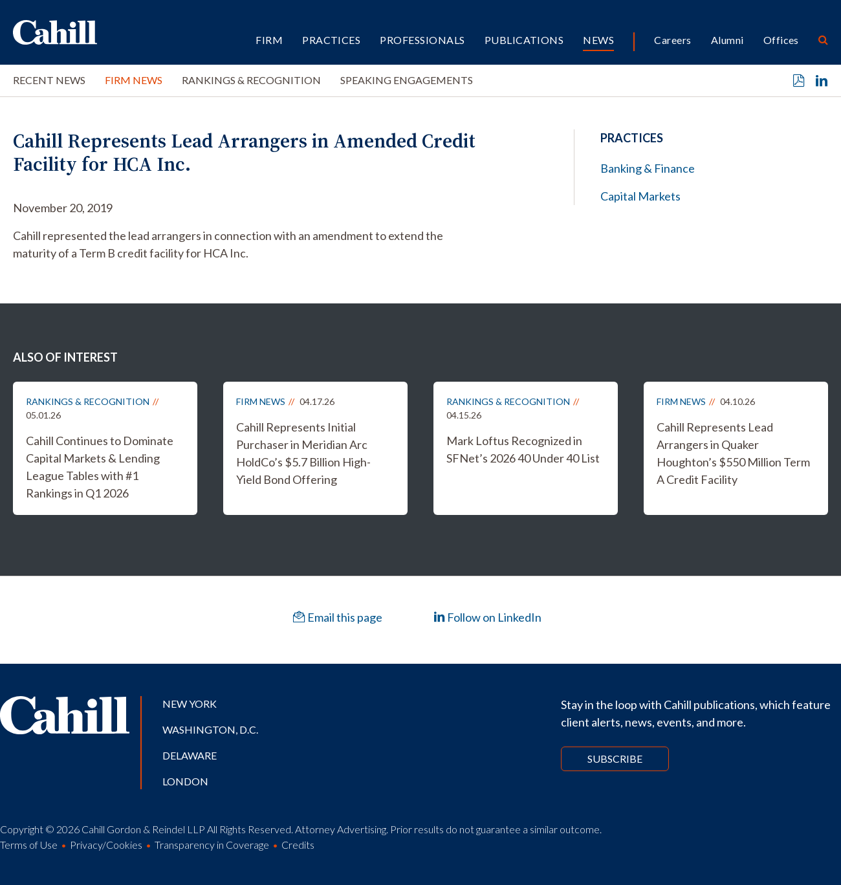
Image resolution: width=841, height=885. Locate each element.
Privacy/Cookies (106, 844)
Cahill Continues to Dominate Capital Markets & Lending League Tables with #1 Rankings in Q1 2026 (99, 466)
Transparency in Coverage (212, 844)
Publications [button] (524, 40)
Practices (331, 40)
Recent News (49, 80)
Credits (297, 844)
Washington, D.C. (210, 729)
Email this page (337, 617)
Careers (672, 40)
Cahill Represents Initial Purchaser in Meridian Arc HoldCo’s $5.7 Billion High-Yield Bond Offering (303, 453)
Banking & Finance (647, 168)
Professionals (422, 40)
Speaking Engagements (406, 80)
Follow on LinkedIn (487, 617)
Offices (781, 40)
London (185, 781)
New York (189, 703)
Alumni (727, 40)
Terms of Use (29, 844)
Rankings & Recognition (251, 80)
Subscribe (614, 758)
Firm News (133, 80)
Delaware (189, 755)
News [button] (598, 40)
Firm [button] (269, 40)
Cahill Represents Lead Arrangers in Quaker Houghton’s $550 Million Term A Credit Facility (733, 453)
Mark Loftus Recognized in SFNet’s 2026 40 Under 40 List (523, 449)
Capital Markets (640, 196)
